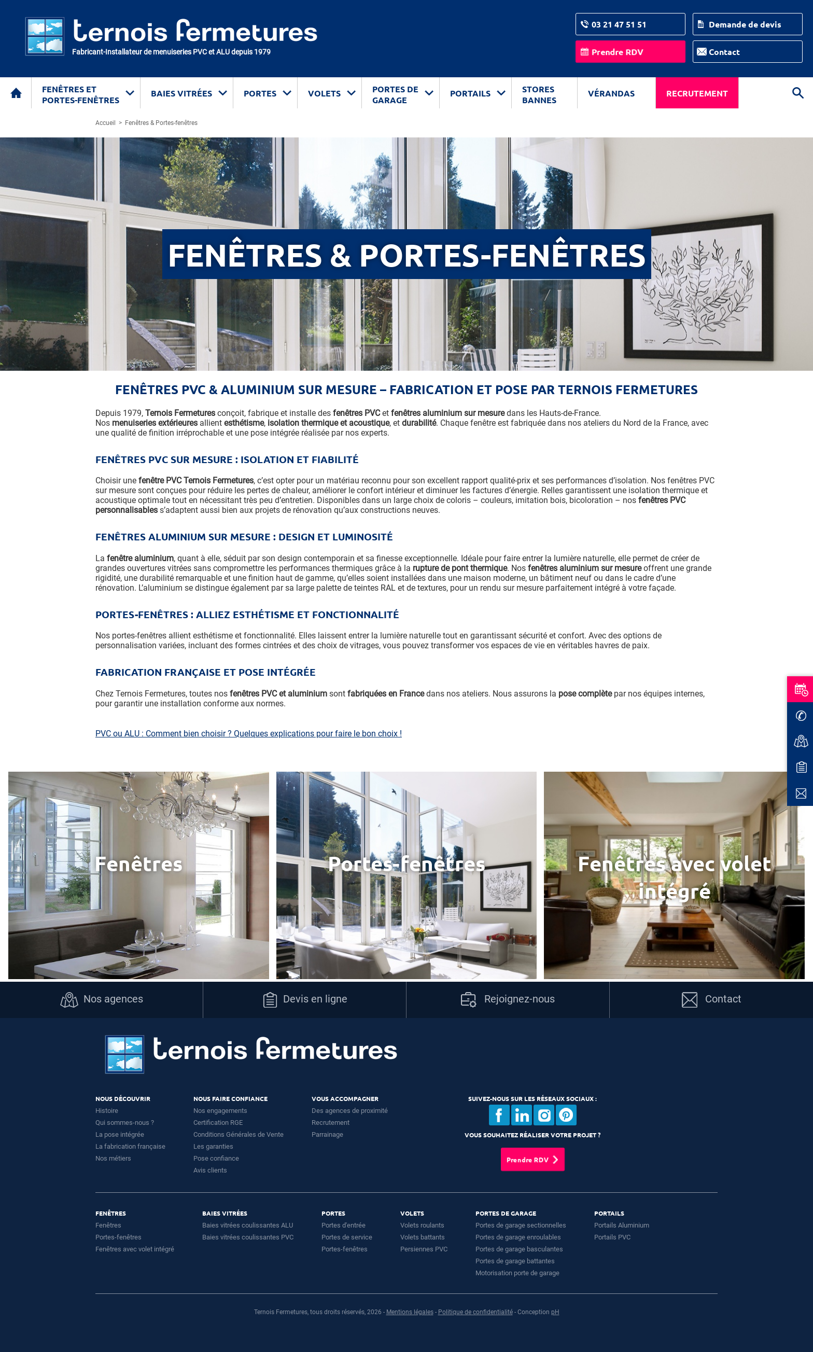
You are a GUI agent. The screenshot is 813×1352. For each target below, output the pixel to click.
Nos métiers (113, 1158)
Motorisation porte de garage (517, 1273)
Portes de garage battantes (515, 1261)
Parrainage (327, 1134)
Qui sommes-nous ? (124, 1122)
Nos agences (101, 1000)
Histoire (106, 1110)
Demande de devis (745, 24)
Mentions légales (409, 1312)
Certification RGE (218, 1122)
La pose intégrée (119, 1134)
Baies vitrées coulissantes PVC (247, 1237)
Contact (724, 51)
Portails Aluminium (621, 1225)
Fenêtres (108, 1225)
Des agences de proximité (350, 1110)
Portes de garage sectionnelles (520, 1225)
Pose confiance (216, 1158)
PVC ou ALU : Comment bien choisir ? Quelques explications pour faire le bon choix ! (248, 733)
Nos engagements (220, 1110)
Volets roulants (422, 1225)
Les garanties (213, 1146)
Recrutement (697, 93)
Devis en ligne (304, 1000)
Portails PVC (612, 1237)
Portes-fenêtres (118, 1237)
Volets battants (422, 1237)
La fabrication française (130, 1146)
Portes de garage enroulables (518, 1237)
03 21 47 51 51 (619, 24)
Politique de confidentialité (475, 1312)
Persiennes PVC (423, 1249)
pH (555, 1312)
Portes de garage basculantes (519, 1249)
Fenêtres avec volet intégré (134, 1249)
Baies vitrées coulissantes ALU (247, 1225)
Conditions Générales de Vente (238, 1134)
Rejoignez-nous (508, 1000)
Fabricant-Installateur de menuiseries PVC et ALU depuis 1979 (171, 52)
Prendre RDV (617, 51)
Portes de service (346, 1237)
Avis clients (210, 1170)
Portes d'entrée (343, 1225)
